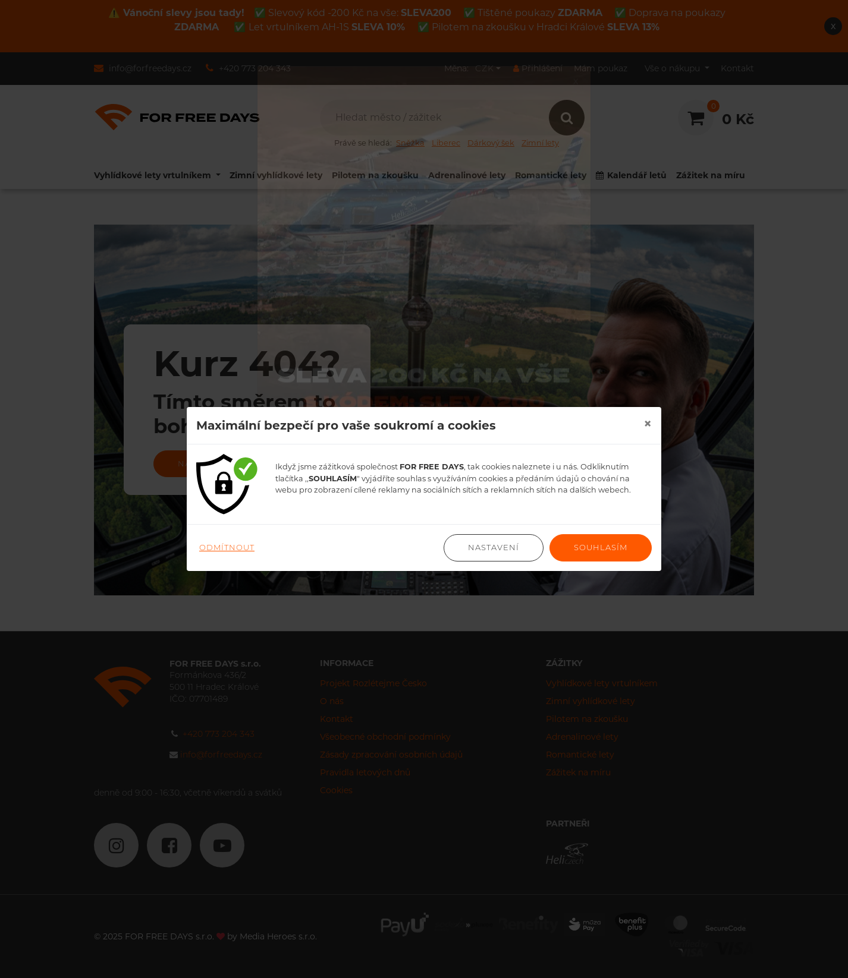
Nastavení (493, 547)
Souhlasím (600, 547)
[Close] (647, 423)
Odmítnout (227, 547)
